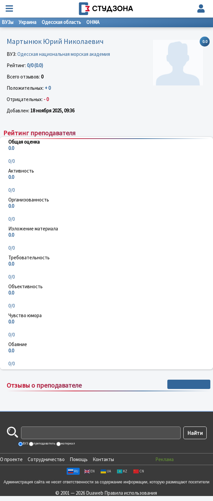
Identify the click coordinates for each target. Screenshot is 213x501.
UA (106, 471)
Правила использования (130, 493)
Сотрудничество (46, 459)
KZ (122, 471)
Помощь (79, 459)
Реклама (164, 459)
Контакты (103, 459)
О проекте (11, 459)
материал (67, 443)
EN (89, 471)
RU (73, 471)
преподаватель (44, 443)
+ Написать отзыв (189, 384)
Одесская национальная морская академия (63, 54)
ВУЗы (7, 22)
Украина (27, 22)
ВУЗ (25, 443)
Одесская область (61, 22)
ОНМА (92, 22)
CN (138, 471)
